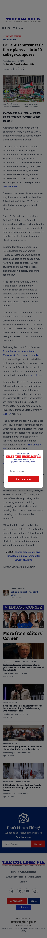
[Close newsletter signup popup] (38, 455)
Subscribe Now (23, 479)
